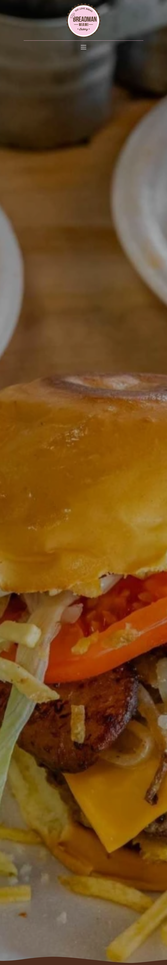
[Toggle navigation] (83, 47)
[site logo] (83, 20)
